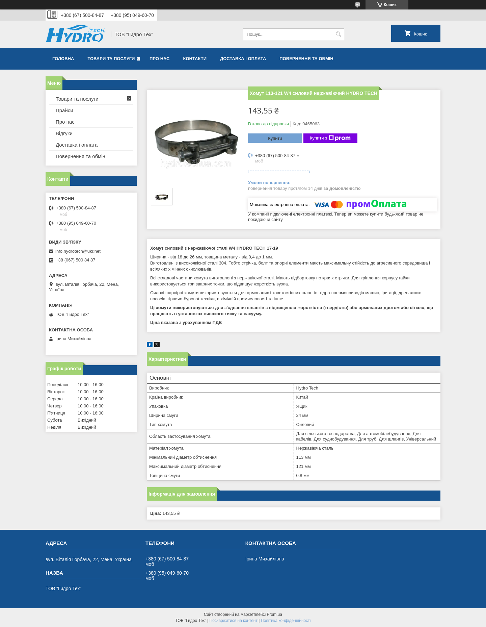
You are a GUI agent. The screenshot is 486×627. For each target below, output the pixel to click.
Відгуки (64, 133)
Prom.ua (274, 614)
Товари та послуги (111, 58)
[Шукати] (338, 34)
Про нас (159, 58)
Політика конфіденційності (286, 620)
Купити (275, 138)
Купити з (330, 138)
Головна (63, 58)
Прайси (64, 110)
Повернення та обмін (306, 58)
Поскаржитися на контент (234, 620)
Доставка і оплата (243, 58)
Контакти (195, 58)
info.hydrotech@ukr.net (78, 251)
